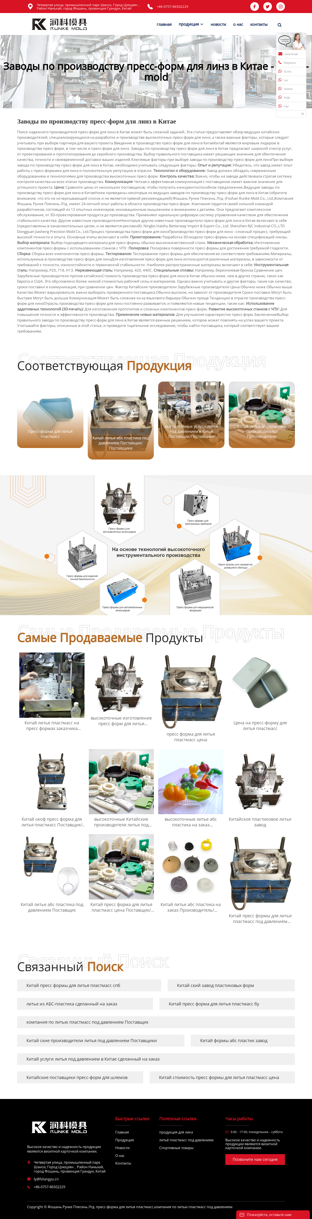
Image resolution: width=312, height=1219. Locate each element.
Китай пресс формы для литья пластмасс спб (73, 985)
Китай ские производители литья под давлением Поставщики (91, 1040)
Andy (284, 97)
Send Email (288, 54)
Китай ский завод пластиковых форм (215, 985)
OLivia (284, 71)
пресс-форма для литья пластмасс (124, 1206)
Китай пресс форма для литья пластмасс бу (214, 1004)
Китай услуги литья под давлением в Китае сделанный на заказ (93, 1059)
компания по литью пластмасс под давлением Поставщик (87, 1022)
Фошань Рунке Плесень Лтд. (42, 203)
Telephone (287, 62)
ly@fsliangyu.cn (46, 1179)
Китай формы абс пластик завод (233, 1040)
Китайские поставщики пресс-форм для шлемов (76, 1077)
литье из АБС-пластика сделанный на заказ (71, 1004)
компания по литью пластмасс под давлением (193, 1206)
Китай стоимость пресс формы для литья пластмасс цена (219, 1077)
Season (285, 89)
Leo (283, 80)
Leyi (283, 106)
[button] (286, 420)
